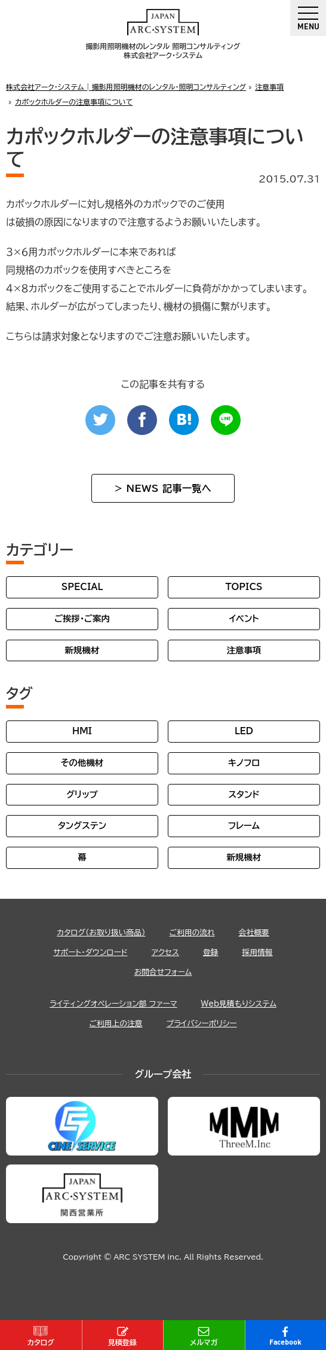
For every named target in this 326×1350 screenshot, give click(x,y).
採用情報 (257, 952)
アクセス (165, 952)
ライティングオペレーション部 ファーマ (113, 1004)
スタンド (243, 794)
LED (244, 730)
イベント (244, 618)
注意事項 (244, 650)
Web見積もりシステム (238, 1004)
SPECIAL (82, 586)
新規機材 (82, 650)
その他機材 (82, 762)
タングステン (82, 825)
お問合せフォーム (163, 972)
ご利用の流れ (191, 933)
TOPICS (243, 586)
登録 (211, 952)
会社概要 (254, 933)
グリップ (82, 794)
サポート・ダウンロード (90, 952)
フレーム (244, 825)
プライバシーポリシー (202, 1023)
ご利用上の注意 (115, 1023)
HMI (82, 730)
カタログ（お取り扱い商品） (101, 933)
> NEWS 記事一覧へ (163, 488)
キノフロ (244, 762)
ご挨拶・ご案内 (82, 618)
